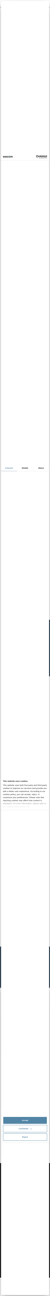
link (28, 806)
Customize (25, 1128)
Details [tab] (25, 468)
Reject (25, 1137)
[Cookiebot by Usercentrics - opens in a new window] (36, 156)
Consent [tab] (9, 468)
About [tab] (41, 468)
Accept (25, 1120)
